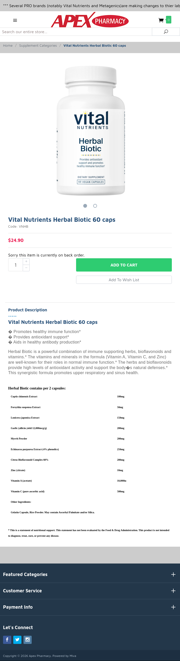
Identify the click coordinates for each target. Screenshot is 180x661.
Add (124, 265)
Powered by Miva (64, 656)
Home (8, 45)
